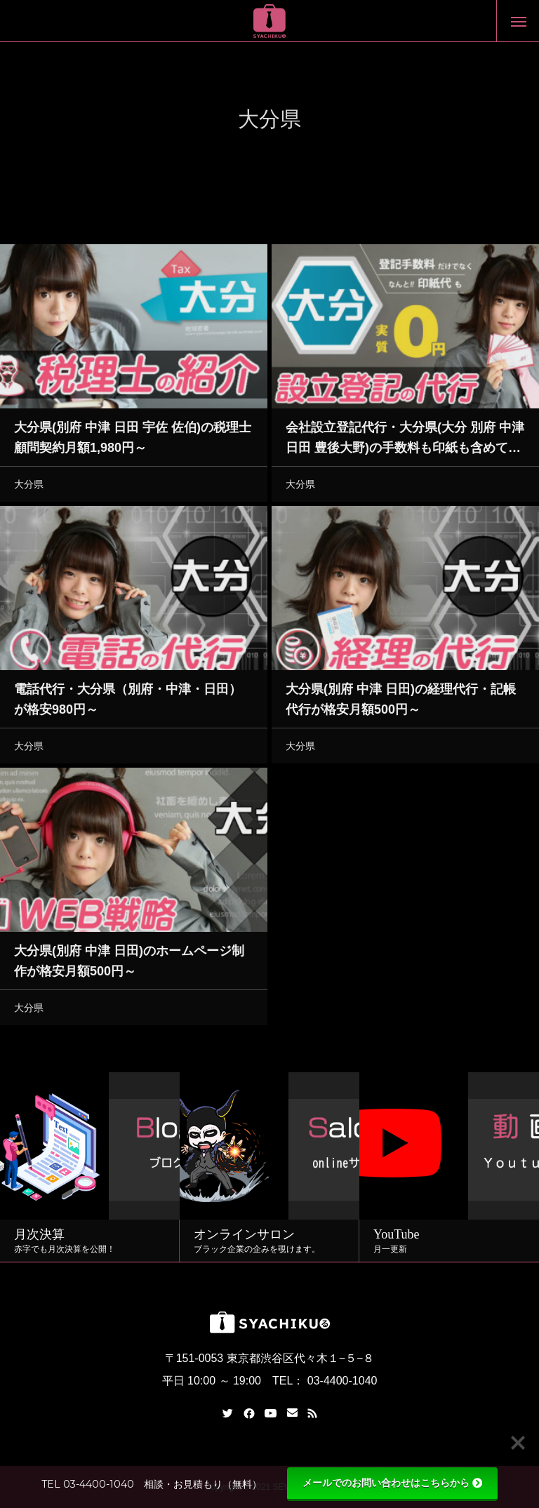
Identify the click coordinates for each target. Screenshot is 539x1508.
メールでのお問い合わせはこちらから (392, 1482)
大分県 (29, 487)
